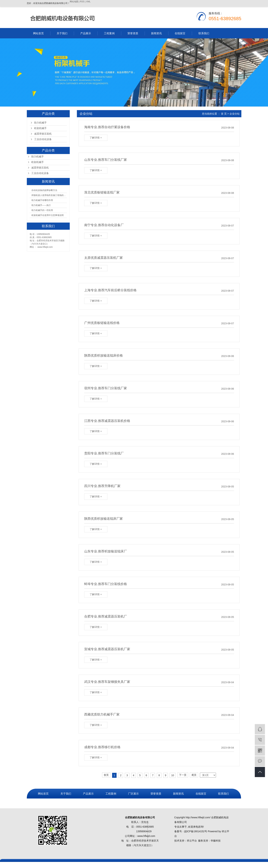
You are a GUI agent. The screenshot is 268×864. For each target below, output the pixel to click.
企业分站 (235, 113)
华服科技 (216, 840)
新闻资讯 (156, 33)
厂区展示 (133, 793)
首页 (106, 775)
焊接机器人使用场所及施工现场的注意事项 (49, 195)
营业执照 (43, 803)
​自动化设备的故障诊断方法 (44, 190)
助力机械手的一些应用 (42, 210)
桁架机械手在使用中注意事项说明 (47, 215)
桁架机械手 (40, 128)
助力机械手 (40, 122)
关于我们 (62, 33)
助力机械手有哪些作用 (42, 200)
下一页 (182, 775)
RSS (82, 1)
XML (88, 1)
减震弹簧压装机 (43, 133)
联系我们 (203, 33)
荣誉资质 (132, 33)
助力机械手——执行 (41, 205)
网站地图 (74, 1)
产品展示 (85, 33)
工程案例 (109, 33)
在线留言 (180, 33)
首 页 (224, 113)
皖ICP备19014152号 (195, 831)
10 (172, 775)
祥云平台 (192, 840)
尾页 (193, 775)
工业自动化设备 (43, 139)
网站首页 (38, 33)
